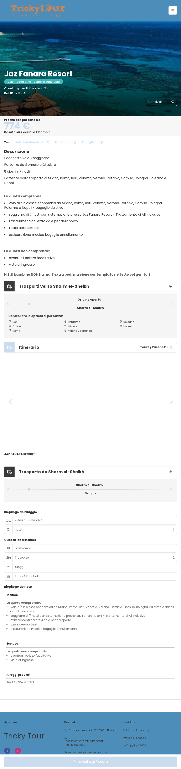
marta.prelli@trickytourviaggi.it (87, 752)
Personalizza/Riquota (90, 761)
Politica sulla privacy (136, 730)
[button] (10, 401)
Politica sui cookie (134, 738)
